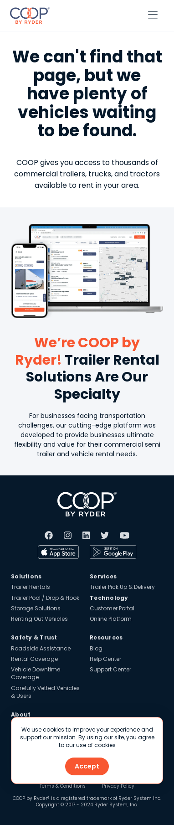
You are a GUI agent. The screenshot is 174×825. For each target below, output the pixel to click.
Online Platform (111, 619)
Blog (96, 648)
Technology (109, 598)
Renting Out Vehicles (39, 619)
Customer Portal (112, 608)
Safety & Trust (34, 637)
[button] (153, 15)
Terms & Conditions (63, 786)
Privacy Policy (118, 786)
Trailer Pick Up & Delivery (122, 587)
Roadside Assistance (41, 648)
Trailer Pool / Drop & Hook (45, 598)
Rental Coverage (34, 659)
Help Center (105, 659)
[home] (27, 15)
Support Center (110, 669)
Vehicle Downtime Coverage (35, 673)
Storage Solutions (36, 608)
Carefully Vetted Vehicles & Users (45, 692)
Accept (87, 766)
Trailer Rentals (30, 587)
